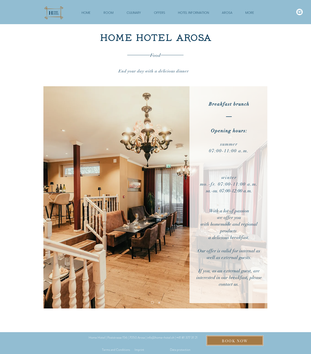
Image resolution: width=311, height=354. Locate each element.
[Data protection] (180, 350)
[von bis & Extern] (152, 302)
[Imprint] (139, 350)
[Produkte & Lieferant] (159, 302)
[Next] (260, 197)
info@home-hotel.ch (160, 337)
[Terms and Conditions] (116, 350)
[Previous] (50, 197)
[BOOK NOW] (234, 340)
